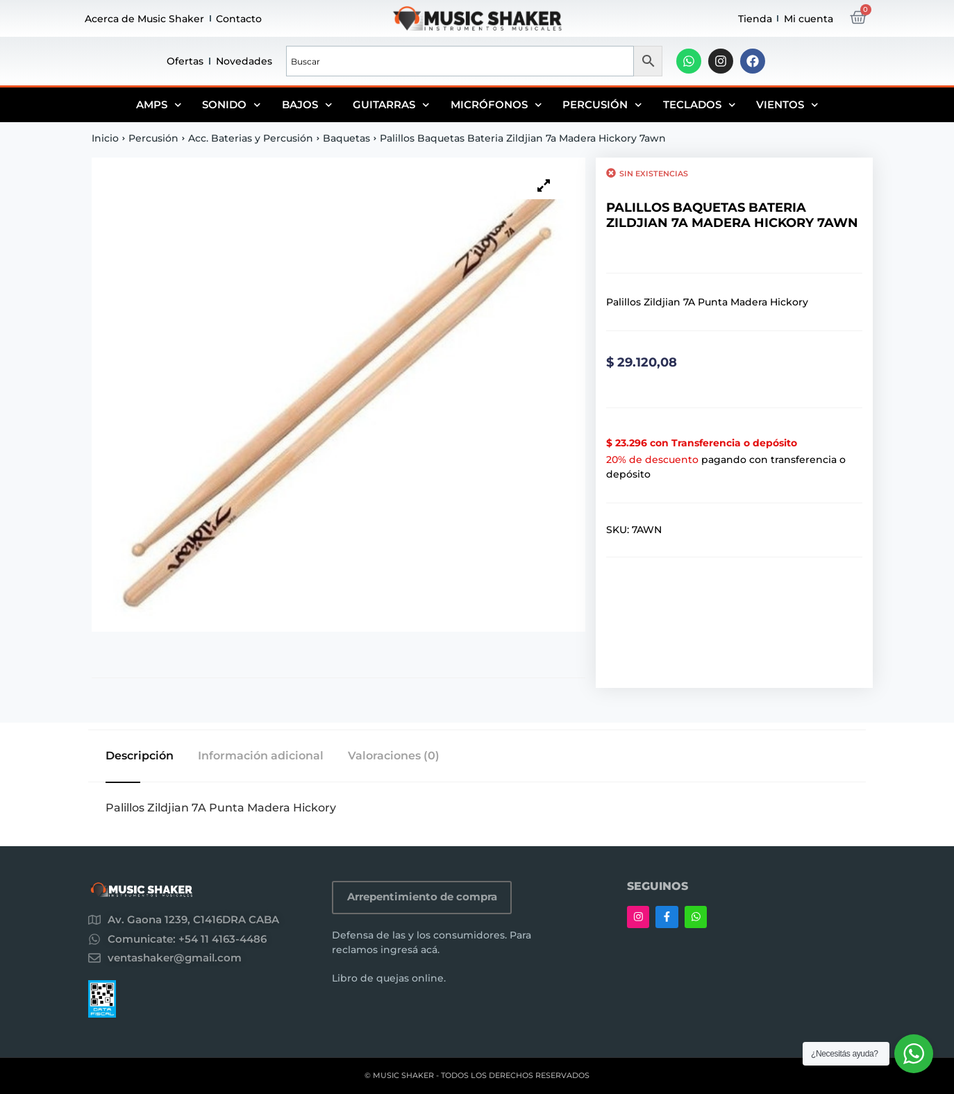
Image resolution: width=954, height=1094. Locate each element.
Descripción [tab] (140, 756)
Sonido (231, 104)
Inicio (105, 138)
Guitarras (391, 104)
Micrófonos (496, 104)
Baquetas (346, 138)
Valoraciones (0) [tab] (394, 756)
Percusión (602, 104)
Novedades (244, 61)
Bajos (307, 104)
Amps (159, 104)
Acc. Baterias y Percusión (250, 138)
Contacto (239, 18)
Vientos (787, 104)
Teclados (699, 104)
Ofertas (185, 61)
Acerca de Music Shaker (144, 18)
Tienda (755, 18)
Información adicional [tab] (261, 756)
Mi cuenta (808, 18)
